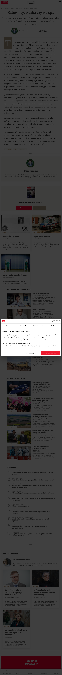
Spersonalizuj (31, 353)
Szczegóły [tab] (23, 325)
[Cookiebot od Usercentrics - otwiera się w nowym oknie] (53, 321)
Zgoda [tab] (8, 325)
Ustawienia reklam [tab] (38, 325)
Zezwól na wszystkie (50, 353)
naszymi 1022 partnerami (14, 334)
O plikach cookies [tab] (54, 325)
